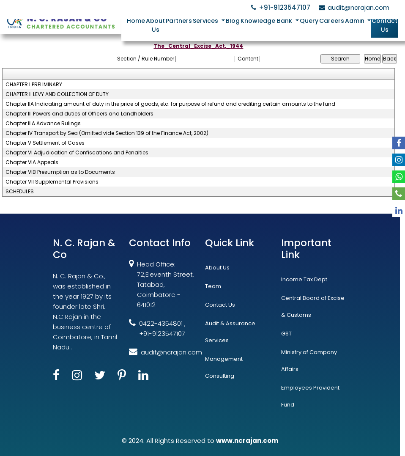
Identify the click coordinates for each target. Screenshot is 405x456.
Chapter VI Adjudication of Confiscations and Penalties (76, 152)
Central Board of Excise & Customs (313, 306)
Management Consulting (224, 367)
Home (136, 20)
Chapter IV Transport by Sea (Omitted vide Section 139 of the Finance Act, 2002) (106, 133)
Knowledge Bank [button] (267, 20)
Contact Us (384, 25)
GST (286, 334)
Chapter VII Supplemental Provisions (52, 182)
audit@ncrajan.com (352, 7)
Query (309, 20)
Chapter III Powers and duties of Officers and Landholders (79, 113)
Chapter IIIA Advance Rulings (43, 123)
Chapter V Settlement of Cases (45, 143)
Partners (179, 20)
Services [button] (206, 20)
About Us (155, 25)
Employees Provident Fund (310, 396)
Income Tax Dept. (304, 279)
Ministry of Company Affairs (309, 360)
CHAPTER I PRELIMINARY (33, 84)
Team (213, 286)
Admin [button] (355, 20)
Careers (331, 20)
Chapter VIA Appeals (31, 162)
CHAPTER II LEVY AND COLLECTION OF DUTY (57, 94)
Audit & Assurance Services (230, 331)
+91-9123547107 (279, 7)
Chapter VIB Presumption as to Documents (60, 172)
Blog (233, 20)
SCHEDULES (19, 191)
